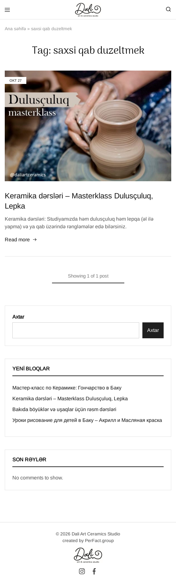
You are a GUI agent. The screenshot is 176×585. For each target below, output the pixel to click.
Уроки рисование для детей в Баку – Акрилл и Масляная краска (87, 420)
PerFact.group (99, 540)
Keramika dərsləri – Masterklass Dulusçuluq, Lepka (70, 398)
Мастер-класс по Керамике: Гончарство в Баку (66, 387)
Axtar (18, 317)
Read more (21, 240)
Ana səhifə (15, 28)
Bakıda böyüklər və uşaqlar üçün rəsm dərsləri (64, 409)
